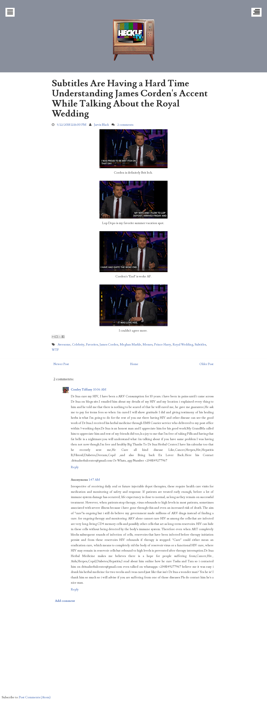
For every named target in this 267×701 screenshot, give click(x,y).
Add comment (65, 601)
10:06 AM (99, 390)
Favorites (92, 345)
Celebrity (78, 345)
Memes (148, 345)
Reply (75, 467)
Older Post (206, 364)
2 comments (125, 125)
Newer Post (61, 364)
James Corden (109, 345)
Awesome (64, 345)
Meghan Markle (130, 345)
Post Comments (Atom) (35, 697)
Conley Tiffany (81, 390)
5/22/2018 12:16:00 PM (71, 125)
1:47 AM (94, 480)
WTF (55, 350)
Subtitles (200, 345)
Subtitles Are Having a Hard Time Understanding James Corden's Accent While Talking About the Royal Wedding (130, 98)
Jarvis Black (101, 125)
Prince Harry (162, 345)
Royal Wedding (183, 345)
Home (134, 364)
